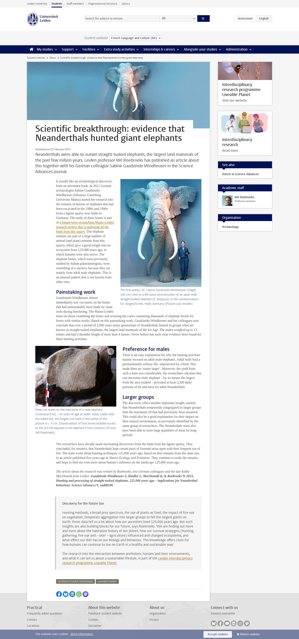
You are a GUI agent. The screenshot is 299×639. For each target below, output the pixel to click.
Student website (36, 57)
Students (56, 3)
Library (126, 3)
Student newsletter (223, 614)
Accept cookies (218, 634)
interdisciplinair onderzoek (75, 581)
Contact (32, 620)
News (52, 57)
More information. (82, 634)
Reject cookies (250, 634)
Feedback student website (105, 614)
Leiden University (37, 3)
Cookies (93, 620)
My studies (45, 49)
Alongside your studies (200, 49)
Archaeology (230, 227)
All (163, 18)
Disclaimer (94, 626)
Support (68, 49)
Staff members (75, 3)
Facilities (88, 49)
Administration (237, 49)
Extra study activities (119, 49)
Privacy (154, 620)
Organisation (158, 614)
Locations (33, 626)
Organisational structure (102, 3)
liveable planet (107, 581)
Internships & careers (159, 49)
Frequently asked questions (44, 614)
